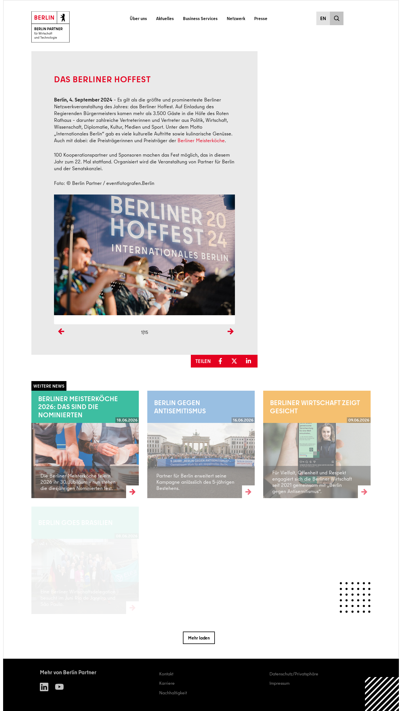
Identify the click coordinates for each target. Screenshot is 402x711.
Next (230, 340)
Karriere (167, 683)
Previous (59, 340)
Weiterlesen (42, 444)
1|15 (144, 332)
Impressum (279, 683)
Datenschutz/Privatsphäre (293, 674)
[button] (222, 361)
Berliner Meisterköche (201, 140)
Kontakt (166, 674)
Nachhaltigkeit (173, 693)
